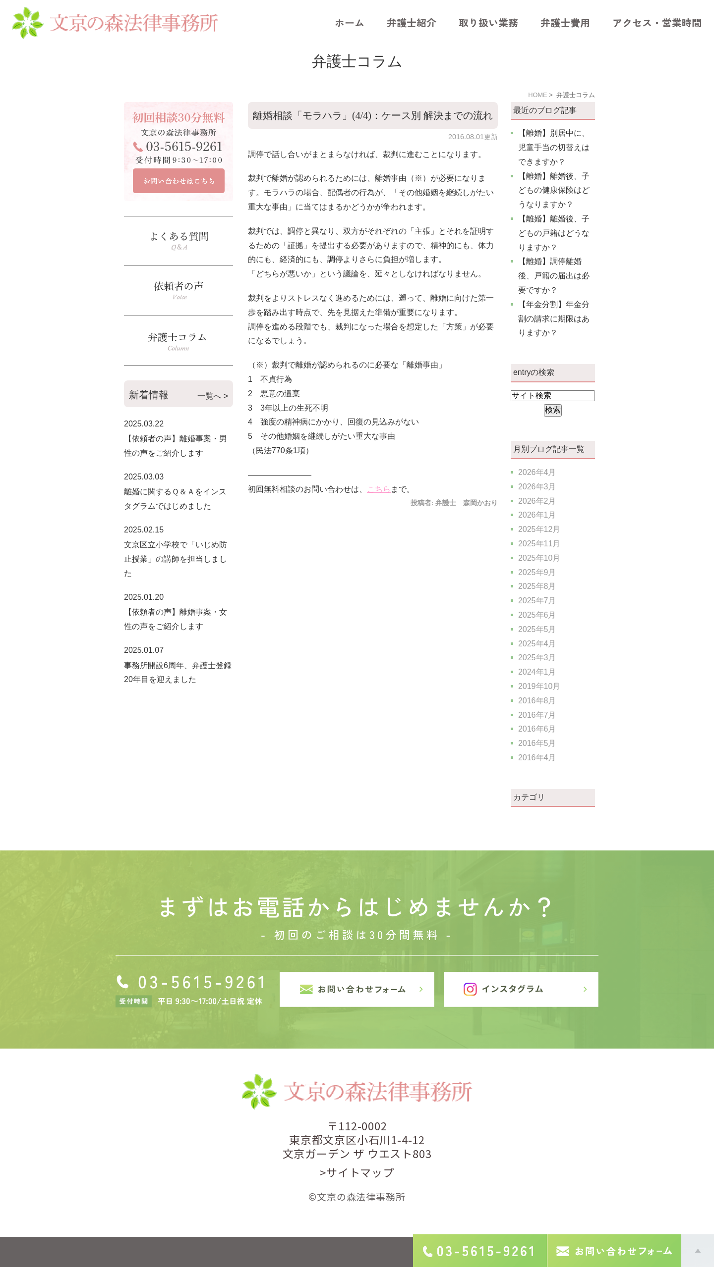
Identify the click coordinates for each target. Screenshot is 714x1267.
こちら (379, 489)
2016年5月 (537, 743)
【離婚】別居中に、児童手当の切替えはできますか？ (554, 147)
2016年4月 (537, 757)
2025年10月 (539, 558)
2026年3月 (537, 486)
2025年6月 (537, 615)
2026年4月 (537, 472)
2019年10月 (539, 686)
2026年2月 (537, 501)
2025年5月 (537, 629)
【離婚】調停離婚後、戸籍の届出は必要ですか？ (554, 275)
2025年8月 (537, 586)
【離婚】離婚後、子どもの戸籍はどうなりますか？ (554, 233)
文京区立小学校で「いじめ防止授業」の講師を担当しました (175, 559)
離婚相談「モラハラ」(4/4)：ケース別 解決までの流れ (373, 115)
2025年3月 (537, 657)
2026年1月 (537, 515)
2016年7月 (537, 715)
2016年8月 (537, 700)
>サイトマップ (357, 1172)
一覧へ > (212, 396)
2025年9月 (537, 572)
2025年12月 (539, 529)
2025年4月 (537, 643)
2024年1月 (537, 672)
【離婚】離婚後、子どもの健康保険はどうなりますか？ (554, 190)
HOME (537, 95)
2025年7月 (537, 600)
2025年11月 (539, 543)
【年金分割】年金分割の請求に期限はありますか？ (554, 318)
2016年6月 (537, 729)
